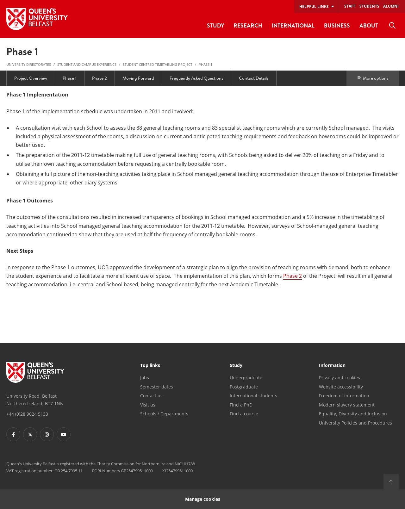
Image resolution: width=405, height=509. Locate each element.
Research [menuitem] (248, 25)
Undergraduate (246, 378)
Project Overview (30, 78)
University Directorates (28, 64)
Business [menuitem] (337, 25)
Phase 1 (205, 64)
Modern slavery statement (347, 405)
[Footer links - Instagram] (47, 434)
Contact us (151, 396)
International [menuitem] (293, 25)
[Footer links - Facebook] (13, 434)
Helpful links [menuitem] (314, 6)
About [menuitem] (368, 25)
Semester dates (156, 387)
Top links (150, 365)
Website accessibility (341, 387)
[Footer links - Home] (35, 372)
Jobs (144, 378)
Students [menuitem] (369, 6)
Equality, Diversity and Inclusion (353, 414)
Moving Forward (138, 78)
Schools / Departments (164, 414)
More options (373, 78)
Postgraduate (244, 387)
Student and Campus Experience (86, 64)
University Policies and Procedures (355, 423)
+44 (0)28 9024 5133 (27, 414)
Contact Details (254, 78)
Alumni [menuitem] (391, 6)
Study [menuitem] (215, 25)
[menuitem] (392, 25)
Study (236, 365)
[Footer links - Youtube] (64, 434)
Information (332, 365)
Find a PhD (241, 405)
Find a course (244, 414)
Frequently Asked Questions (196, 78)
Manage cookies (202, 499)
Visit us (147, 405)
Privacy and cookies (339, 378)
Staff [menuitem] (350, 6)
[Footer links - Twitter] (30, 434)
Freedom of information (344, 396)
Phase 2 (99, 78)
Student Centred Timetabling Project (157, 64)
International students (253, 396)
